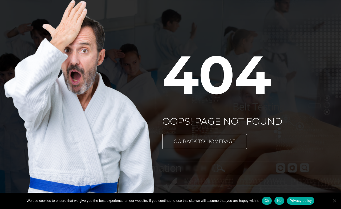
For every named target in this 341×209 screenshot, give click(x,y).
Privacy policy (301, 201)
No (279, 201)
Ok (267, 201)
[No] (334, 200)
